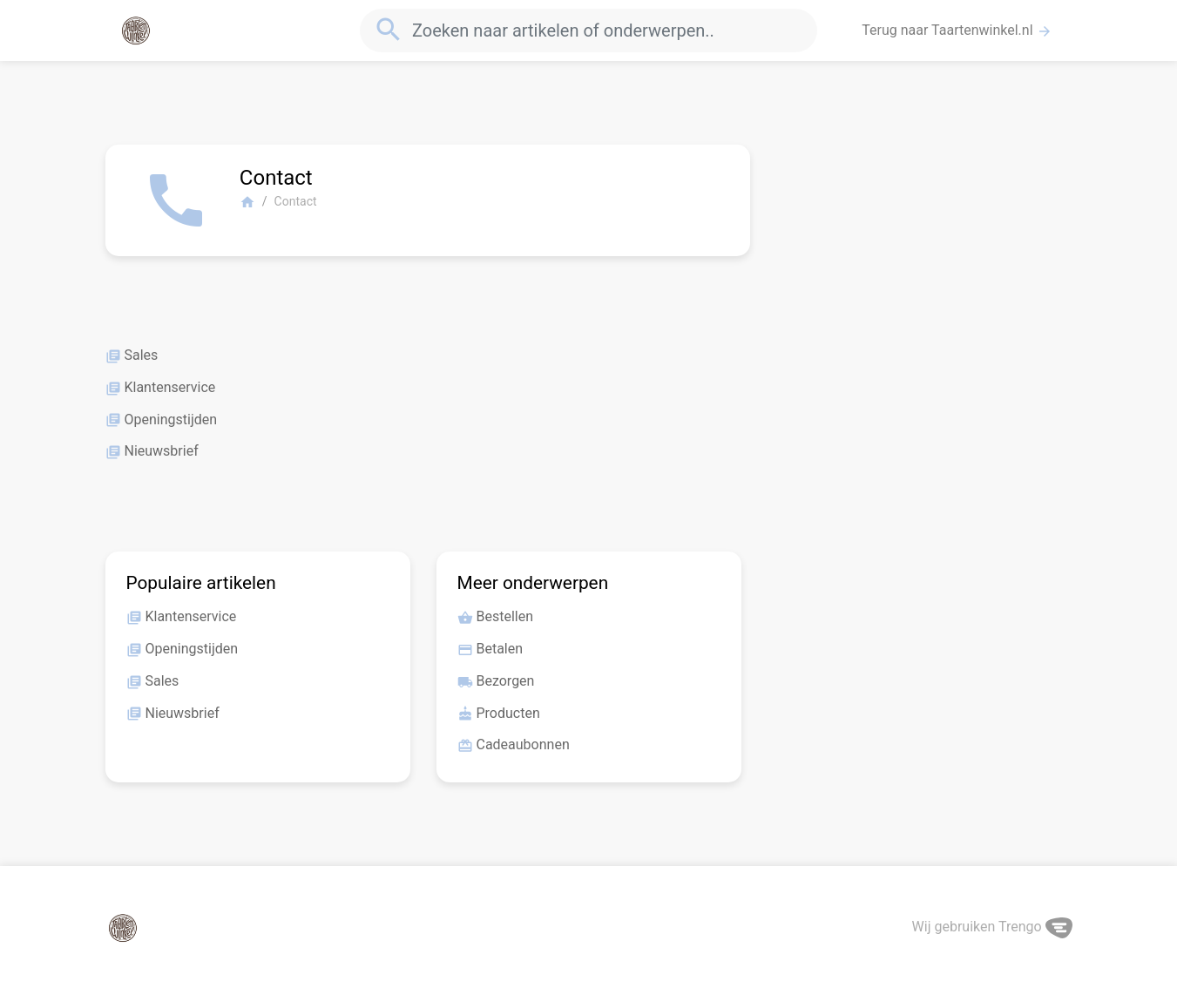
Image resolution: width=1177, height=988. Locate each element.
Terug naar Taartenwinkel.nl (957, 30)
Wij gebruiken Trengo (992, 926)
